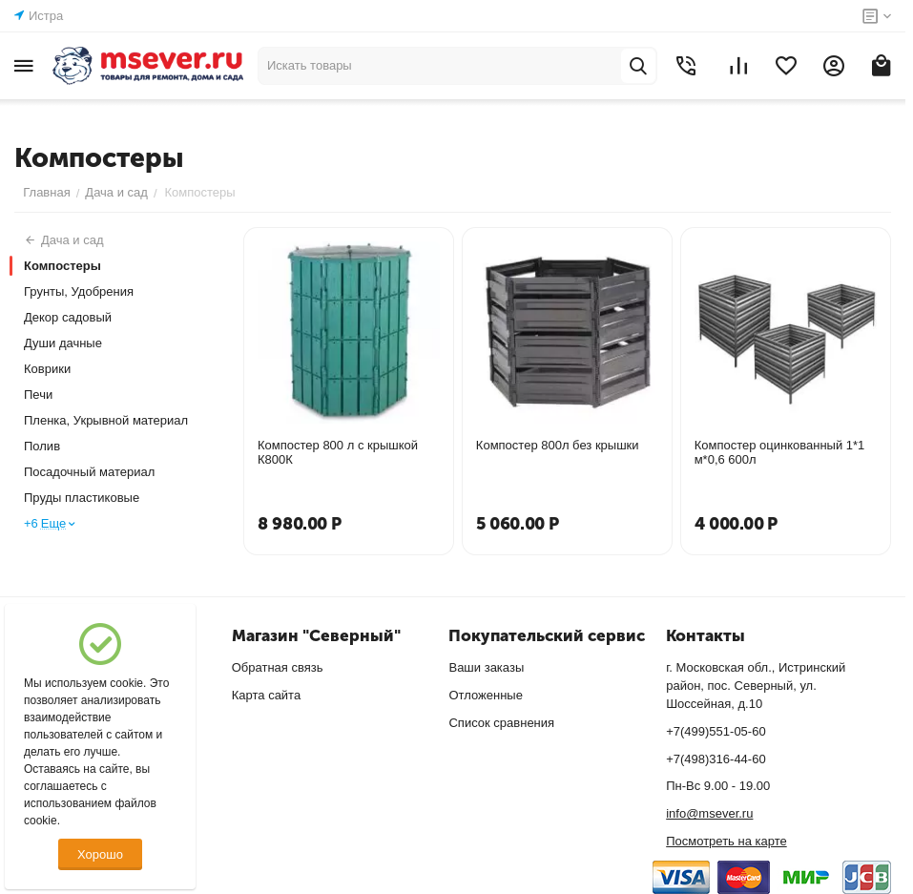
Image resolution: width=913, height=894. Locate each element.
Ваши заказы (486, 667)
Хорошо (100, 854)
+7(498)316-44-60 (715, 759)
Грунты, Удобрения (79, 291)
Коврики (47, 369)
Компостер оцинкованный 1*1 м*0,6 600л (780, 452)
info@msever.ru (709, 813)
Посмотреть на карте (726, 841)
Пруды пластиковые (81, 497)
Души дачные (63, 343)
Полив (42, 446)
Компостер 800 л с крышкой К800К (338, 452)
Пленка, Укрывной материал (106, 420)
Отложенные (485, 695)
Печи (38, 394)
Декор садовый (68, 317)
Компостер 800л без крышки (557, 445)
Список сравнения (501, 723)
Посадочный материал (89, 472)
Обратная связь (277, 667)
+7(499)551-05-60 (715, 731)
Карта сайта (266, 695)
